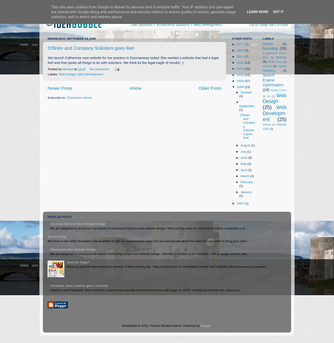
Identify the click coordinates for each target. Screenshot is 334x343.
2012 (241, 62)
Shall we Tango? (78, 262)
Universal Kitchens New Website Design (78, 224)
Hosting (281, 57)
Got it (278, 12)
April (244, 170)
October (246, 92)
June (244, 157)
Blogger (206, 325)
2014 (241, 50)
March (245, 176)
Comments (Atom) (79, 97)
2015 (241, 44)
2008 (241, 87)
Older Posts (210, 88)
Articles (268, 44)
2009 (241, 81)
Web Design (67, 74)
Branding (270, 48)
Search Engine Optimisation (273, 80)
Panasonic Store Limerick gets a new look (79, 285)
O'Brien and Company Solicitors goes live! (91, 48)
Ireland (267, 66)
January (246, 192)
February (247, 182)
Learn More (257, 12)
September (246, 106)
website (267, 124)
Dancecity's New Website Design (73, 249)
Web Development (90, 74)
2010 (241, 75)
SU (268, 96)
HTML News (275, 61)
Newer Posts (60, 88)
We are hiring (57, 236)
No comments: (100, 69)
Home (135, 88)
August (246, 145)
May (244, 163)
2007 (241, 203)
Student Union (278, 90)
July (244, 151)
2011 (241, 68)
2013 (241, 56)
